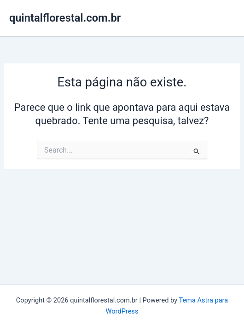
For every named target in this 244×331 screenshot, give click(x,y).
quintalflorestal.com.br (65, 17)
